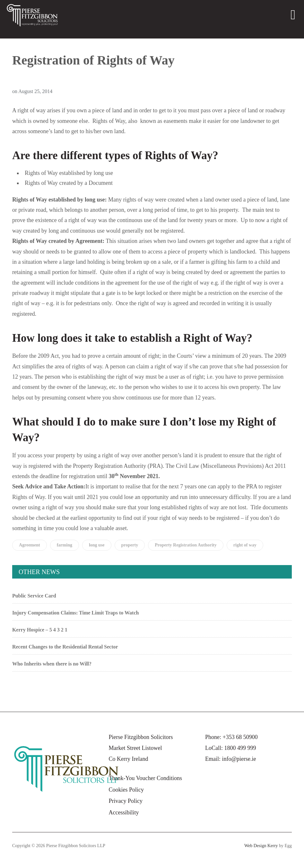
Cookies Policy (126, 789)
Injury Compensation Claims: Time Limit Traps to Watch (75, 612)
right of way (244, 545)
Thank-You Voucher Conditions (145, 778)
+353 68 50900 (240, 737)
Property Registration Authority (186, 545)
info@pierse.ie (239, 759)
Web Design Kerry (261, 845)
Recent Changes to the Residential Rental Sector (65, 646)
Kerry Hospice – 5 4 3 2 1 (39, 629)
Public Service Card (34, 595)
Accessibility (124, 812)
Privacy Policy (126, 801)
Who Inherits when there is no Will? (51, 663)
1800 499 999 (240, 748)
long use (97, 545)
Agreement (29, 545)
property (129, 545)
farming (64, 545)
